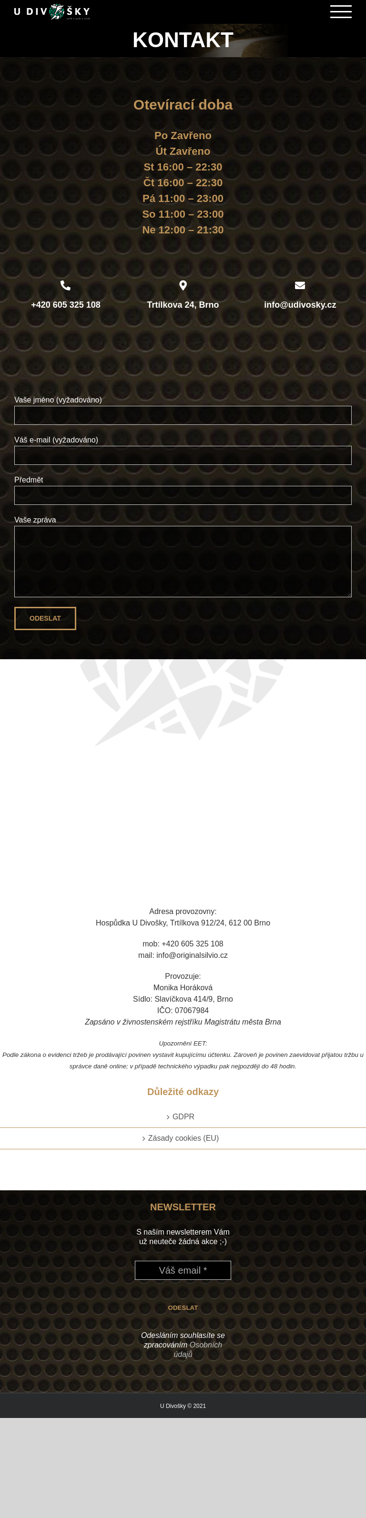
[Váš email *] (183, 1270)
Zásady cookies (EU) (183, 1138)
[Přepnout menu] (341, 11)
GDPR (183, 1117)
